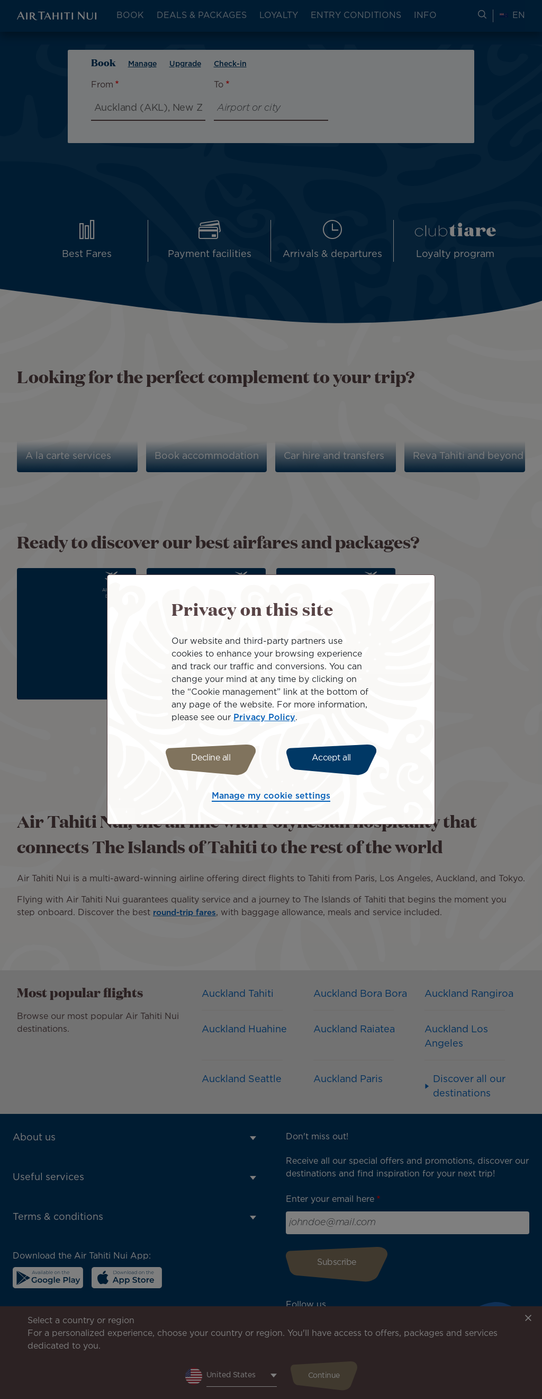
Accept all (333, 758)
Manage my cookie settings (271, 798)
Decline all (209, 758)
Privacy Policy (264, 716)
